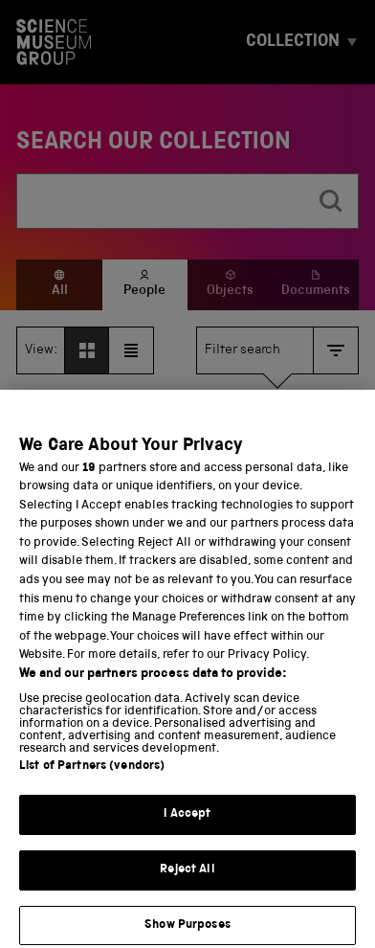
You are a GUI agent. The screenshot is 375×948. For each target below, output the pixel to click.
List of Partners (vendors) (92, 785)
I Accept (187, 833)
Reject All (187, 889)
